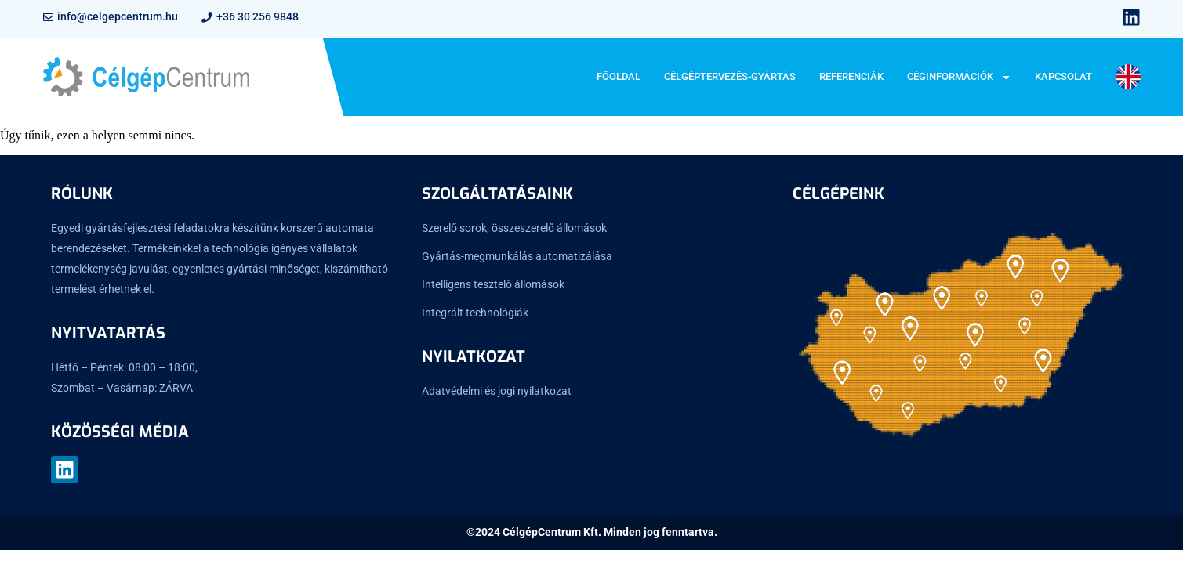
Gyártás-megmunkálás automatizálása (517, 256)
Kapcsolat (1063, 76)
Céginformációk (959, 77)
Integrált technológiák (475, 312)
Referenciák (851, 76)
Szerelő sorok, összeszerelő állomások (514, 228)
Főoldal (618, 76)
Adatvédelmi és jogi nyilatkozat (497, 391)
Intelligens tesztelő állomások (493, 284)
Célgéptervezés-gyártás (730, 76)
